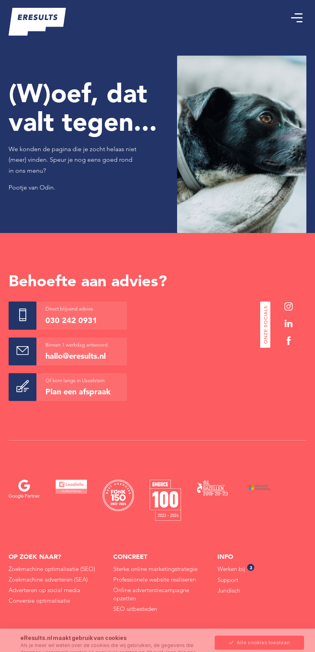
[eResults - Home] (37, 22)
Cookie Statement (44, 622)
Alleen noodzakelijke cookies (259, 638)
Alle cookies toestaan (259, 604)
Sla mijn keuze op (259, 621)
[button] (296, 18)
